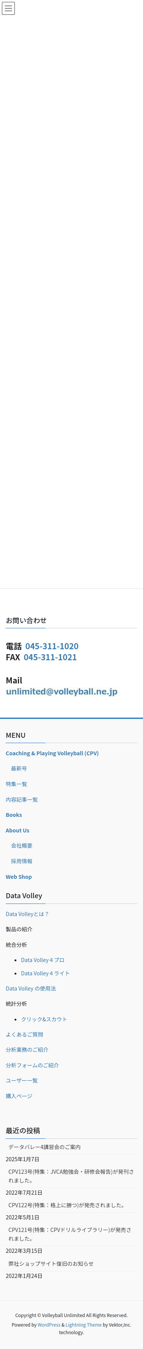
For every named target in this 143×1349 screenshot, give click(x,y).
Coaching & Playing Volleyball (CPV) (52, 753)
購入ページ (19, 1096)
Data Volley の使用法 (31, 988)
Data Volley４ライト (45, 973)
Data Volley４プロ (43, 960)
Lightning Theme (84, 1324)
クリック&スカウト (44, 1019)
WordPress (49, 1324)
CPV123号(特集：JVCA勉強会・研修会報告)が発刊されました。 (71, 1176)
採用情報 (21, 861)
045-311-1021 (50, 657)
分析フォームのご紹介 (32, 1065)
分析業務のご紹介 (27, 1049)
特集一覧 (16, 784)
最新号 (19, 768)
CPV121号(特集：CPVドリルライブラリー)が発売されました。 (69, 1234)
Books (14, 814)
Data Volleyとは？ (28, 914)
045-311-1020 (52, 646)
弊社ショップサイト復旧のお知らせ (51, 1263)
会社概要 (21, 845)
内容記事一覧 (22, 799)
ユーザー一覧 (22, 1080)
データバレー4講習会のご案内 (44, 1147)
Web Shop (19, 876)
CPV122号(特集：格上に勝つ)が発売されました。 (67, 1205)
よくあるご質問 (24, 1034)
